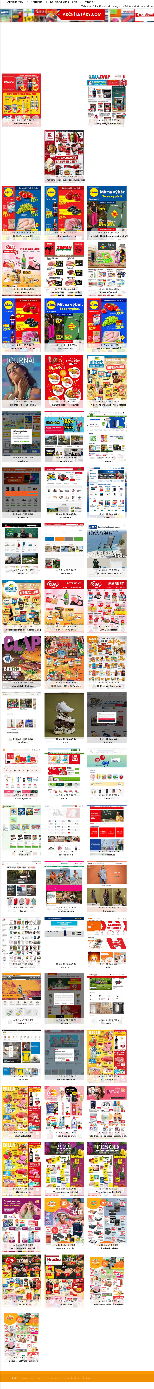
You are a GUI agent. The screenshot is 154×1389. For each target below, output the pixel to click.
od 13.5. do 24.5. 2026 (66, 626)
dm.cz (108, 798)
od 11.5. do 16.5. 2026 (66, 289)
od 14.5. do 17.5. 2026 (66, 232)
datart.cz (66, 967)
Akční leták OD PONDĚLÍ (109, 348)
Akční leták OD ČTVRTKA (23, 348)
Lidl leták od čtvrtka (66, 236)
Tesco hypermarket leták (108, 1192)
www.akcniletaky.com (31, 1378)
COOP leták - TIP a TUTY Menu (66, 686)
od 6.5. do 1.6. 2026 (65, 1245)
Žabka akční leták (108, 292)
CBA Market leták (108, 629)
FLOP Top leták (23, 1304)
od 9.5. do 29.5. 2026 (108, 120)
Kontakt (86, 1378)
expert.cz (23, 517)
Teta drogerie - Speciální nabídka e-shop (108, 1136)
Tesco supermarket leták (65, 1192)
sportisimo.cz (66, 854)
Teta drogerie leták (66, 1136)
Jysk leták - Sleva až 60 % (108, 573)
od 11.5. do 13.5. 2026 (23, 232)
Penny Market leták (23, 123)
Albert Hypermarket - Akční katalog (108, 404)
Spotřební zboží (66, 348)
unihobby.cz (66, 573)
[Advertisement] (64, 44)
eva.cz (23, 967)
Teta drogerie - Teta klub (23, 1248)
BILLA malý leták (109, 1079)
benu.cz (109, 461)
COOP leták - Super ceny (108, 686)
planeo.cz (109, 517)
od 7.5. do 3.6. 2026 (23, 401)
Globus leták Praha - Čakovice (23, 1360)
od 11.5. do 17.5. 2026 (108, 232)
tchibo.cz (23, 742)
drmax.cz (66, 798)
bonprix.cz (108, 911)
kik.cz (23, 911)
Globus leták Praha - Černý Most (108, 1304)
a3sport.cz (23, 573)
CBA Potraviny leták (66, 629)
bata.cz (66, 742)
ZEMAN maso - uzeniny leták (66, 292)
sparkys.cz (23, 461)
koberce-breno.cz (66, 1079)
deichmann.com (66, 911)
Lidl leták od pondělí (23, 236)
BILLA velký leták (23, 1136)
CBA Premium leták (23, 292)
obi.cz (108, 967)
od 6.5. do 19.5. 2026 (108, 289)
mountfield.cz (66, 517)
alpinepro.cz (66, 461)
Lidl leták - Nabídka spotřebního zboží (109, 236)
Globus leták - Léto (65, 1248)
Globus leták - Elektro (108, 1248)
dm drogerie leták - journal (23, 404)
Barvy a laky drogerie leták (109, 123)
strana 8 (90, 2)
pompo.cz (108, 742)
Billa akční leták (23, 1192)
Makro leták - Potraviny (23, 686)
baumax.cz (65, 1023)
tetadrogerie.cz (23, 798)
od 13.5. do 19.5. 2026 (23, 120)
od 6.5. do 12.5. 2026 (23, 457)
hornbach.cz (23, 1023)
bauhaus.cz (108, 1023)
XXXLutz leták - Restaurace (65, 404)
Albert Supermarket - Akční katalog (23, 629)
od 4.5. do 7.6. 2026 (65, 401)
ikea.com (23, 1079)
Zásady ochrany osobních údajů (62, 1378)
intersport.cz (108, 854)
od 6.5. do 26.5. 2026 (108, 570)
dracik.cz (23, 854)
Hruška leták (66, 1304)
